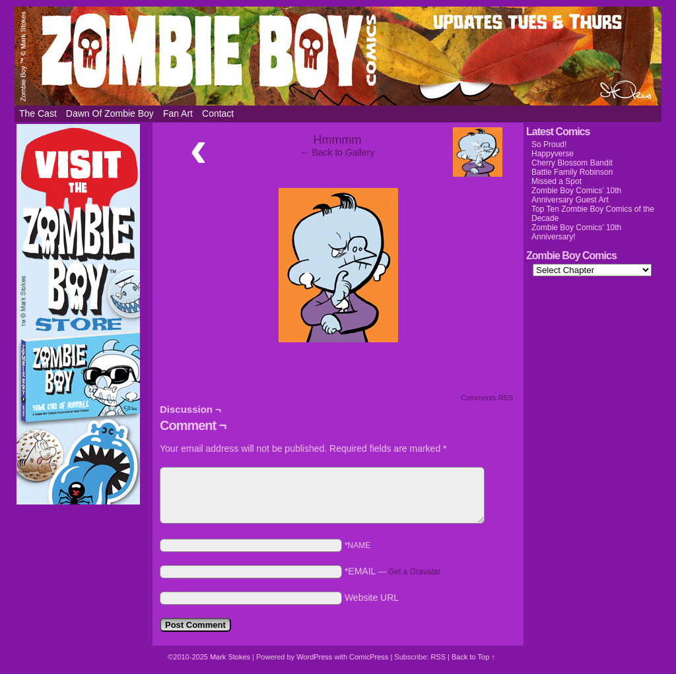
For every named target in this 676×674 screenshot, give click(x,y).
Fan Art (178, 113)
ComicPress (368, 657)
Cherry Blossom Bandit (572, 163)
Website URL (372, 597)
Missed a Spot (556, 181)
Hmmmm (338, 139)
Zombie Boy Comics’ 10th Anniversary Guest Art (576, 195)
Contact (218, 113)
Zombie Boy (338, 56)
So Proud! (548, 144)
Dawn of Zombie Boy (110, 113)
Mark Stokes (231, 657)
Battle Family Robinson (572, 172)
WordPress (314, 657)
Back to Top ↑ (473, 657)
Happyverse (552, 153)
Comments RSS (487, 398)
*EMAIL (393, 571)
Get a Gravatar (414, 571)
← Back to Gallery (337, 152)
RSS (438, 657)
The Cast (38, 113)
